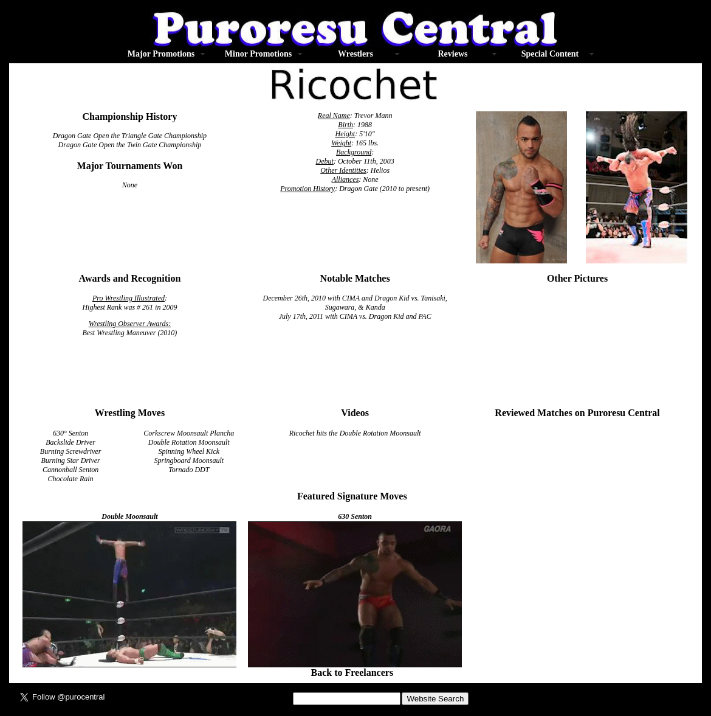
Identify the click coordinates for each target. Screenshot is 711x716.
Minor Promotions (258, 53)
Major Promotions (161, 53)
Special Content (550, 53)
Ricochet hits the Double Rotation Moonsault (355, 433)
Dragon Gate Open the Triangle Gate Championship (130, 135)
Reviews (452, 53)
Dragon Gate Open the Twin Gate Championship (130, 145)
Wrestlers (355, 53)
